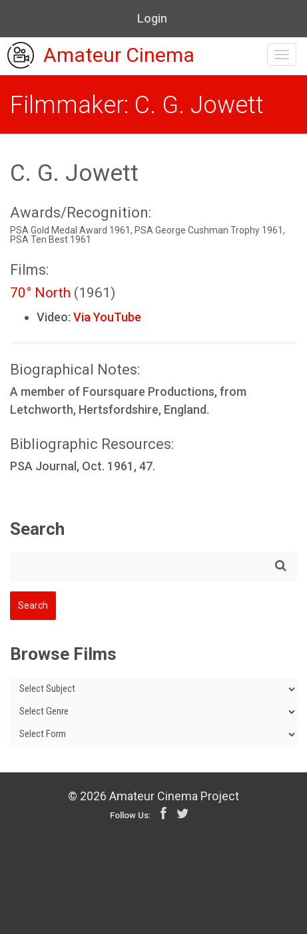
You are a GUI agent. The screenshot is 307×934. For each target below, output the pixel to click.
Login (152, 18)
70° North (40, 293)
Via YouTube (107, 317)
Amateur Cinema (100, 57)
